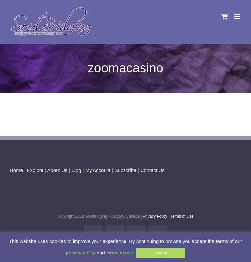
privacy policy (80, 252)
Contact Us (151, 170)
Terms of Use (181, 216)
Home (16, 170)
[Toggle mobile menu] (237, 16)
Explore (35, 170)
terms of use (119, 252)
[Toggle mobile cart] (224, 16)
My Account (98, 170)
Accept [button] (160, 253)
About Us (57, 170)
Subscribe (126, 170)
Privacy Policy (155, 216)
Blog (76, 170)
